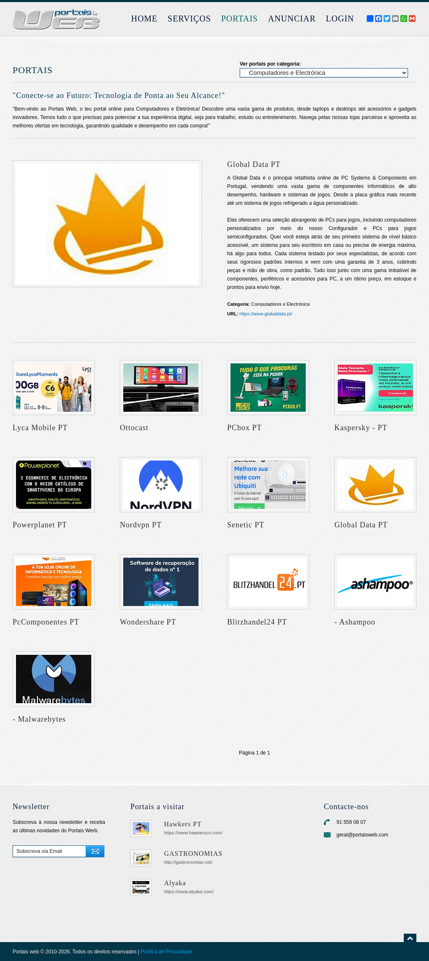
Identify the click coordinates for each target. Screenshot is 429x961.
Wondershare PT (148, 622)
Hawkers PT (183, 824)
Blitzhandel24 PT (257, 622)
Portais (239, 18)
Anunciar (292, 18)
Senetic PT (246, 525)
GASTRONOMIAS (193, 853)
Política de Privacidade (166, 952)
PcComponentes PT (46, 622)
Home (144, 18)
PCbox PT (244, 428)
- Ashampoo (355, 622)
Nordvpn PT (141, 525)
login (340, 18)
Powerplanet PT (40, 525)
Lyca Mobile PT (40, 428)
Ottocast (134, 428)
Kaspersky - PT (360, 428)
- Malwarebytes (39, 719)
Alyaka (175, 883)
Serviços (189, 18)
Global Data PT (361, 525)
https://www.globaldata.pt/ (265, 313)
